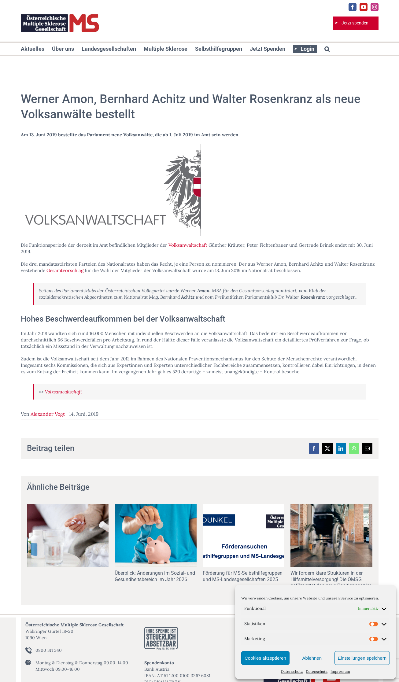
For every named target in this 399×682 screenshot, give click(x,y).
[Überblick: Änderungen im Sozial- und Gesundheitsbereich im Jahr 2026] (156, 507)
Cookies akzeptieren (265, 658)
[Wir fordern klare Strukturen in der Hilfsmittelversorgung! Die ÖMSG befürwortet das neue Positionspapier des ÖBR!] (331, 507)
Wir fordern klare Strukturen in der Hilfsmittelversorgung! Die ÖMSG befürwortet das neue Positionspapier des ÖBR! (330, 582)
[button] (327, 49)
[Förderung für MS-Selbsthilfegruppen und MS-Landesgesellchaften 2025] (244, 507)
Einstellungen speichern (362, 658)
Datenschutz (292, 671)
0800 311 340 (48, 650)
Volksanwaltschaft (187, 245)
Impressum (340, 671)
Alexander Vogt (48, 414)
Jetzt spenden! (356, 22)
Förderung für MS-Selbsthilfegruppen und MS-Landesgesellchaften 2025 (243, 576)
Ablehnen (312, 658)
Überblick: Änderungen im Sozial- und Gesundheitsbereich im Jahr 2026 (155, 576)
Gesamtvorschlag (64, 270)
